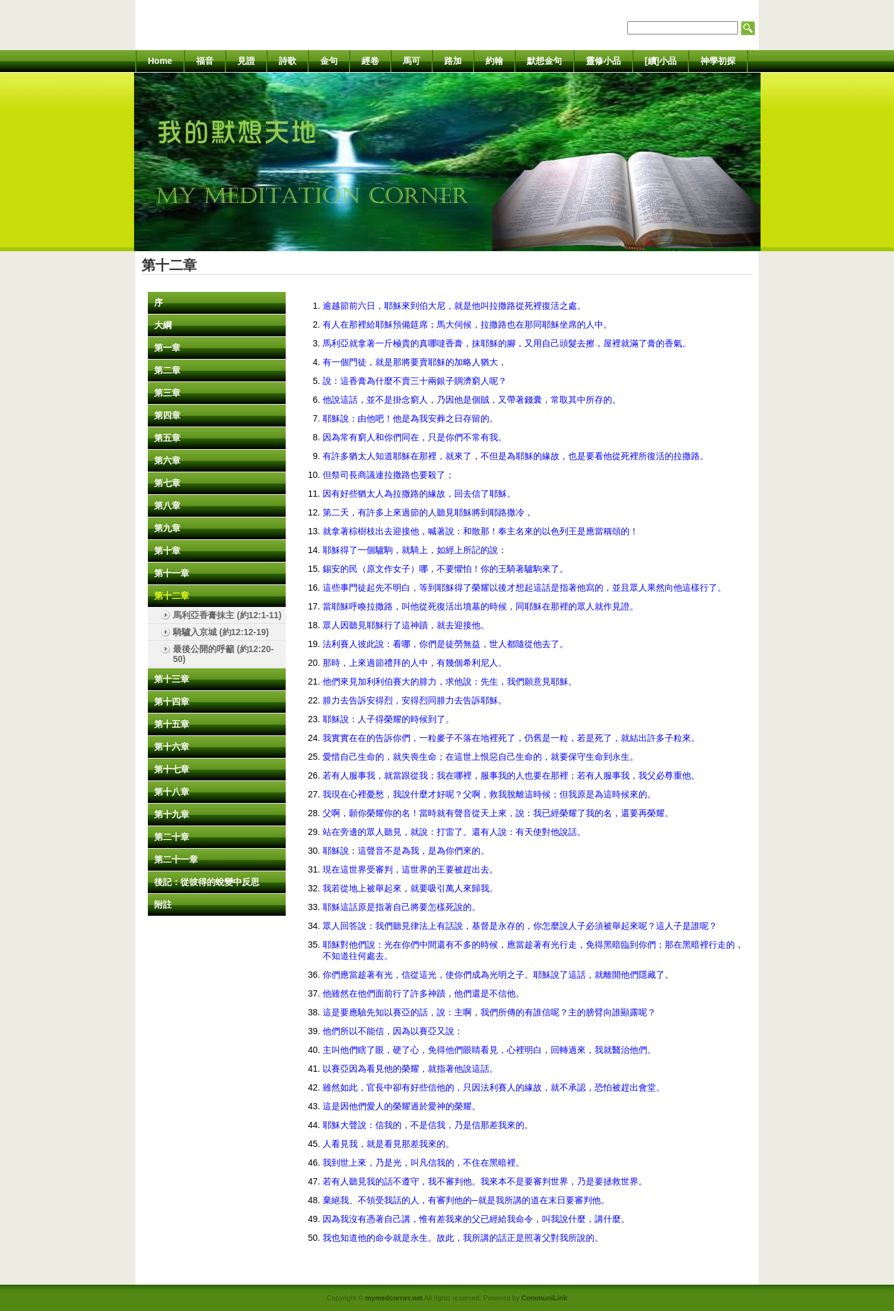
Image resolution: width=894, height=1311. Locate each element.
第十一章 (171, 573)
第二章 (167, 370)
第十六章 (171, 747)
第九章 (167, 528)
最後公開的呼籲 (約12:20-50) (223, 654)
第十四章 (171, 702)
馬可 (411, 61)
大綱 (163, 325)
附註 (163, 904)
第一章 (167, 348)
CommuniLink (544, 1298)
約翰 (494, 61)
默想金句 (544, 61)
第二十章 (171, 837)
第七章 (167, 483)
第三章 (167, 393)
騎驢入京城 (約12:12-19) (221, 632)
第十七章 (171, 769)
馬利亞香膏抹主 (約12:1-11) (227, 615)
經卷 (370, 61)
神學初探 (717, 61)
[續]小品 (661, 61)
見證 (246, 61)
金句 (329, 61)
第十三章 (171, 679)
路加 (453, 61)
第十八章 (171, 792)
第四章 (167, 415)
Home (160, 61)
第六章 (167, 460)
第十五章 (171, 724)
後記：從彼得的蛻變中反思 (206, 882)
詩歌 (287, 61)
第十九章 (171, 814)
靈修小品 (603, 61)
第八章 (167, 505)
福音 (205, 61)
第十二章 (171, 596)
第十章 (167, 551)
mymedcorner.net (394, 1298)
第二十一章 (176, 859)
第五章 (167, 438)
